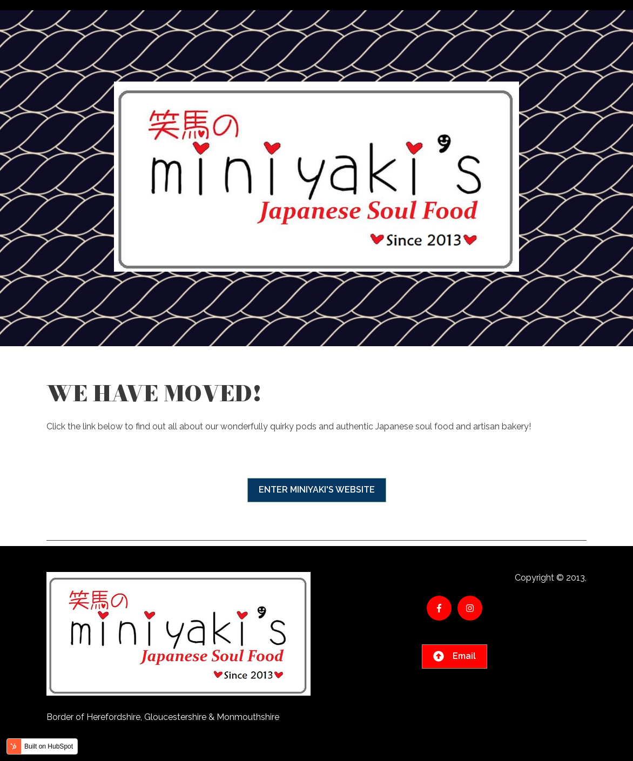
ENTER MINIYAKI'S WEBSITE (317, 489)
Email (454, 656)
